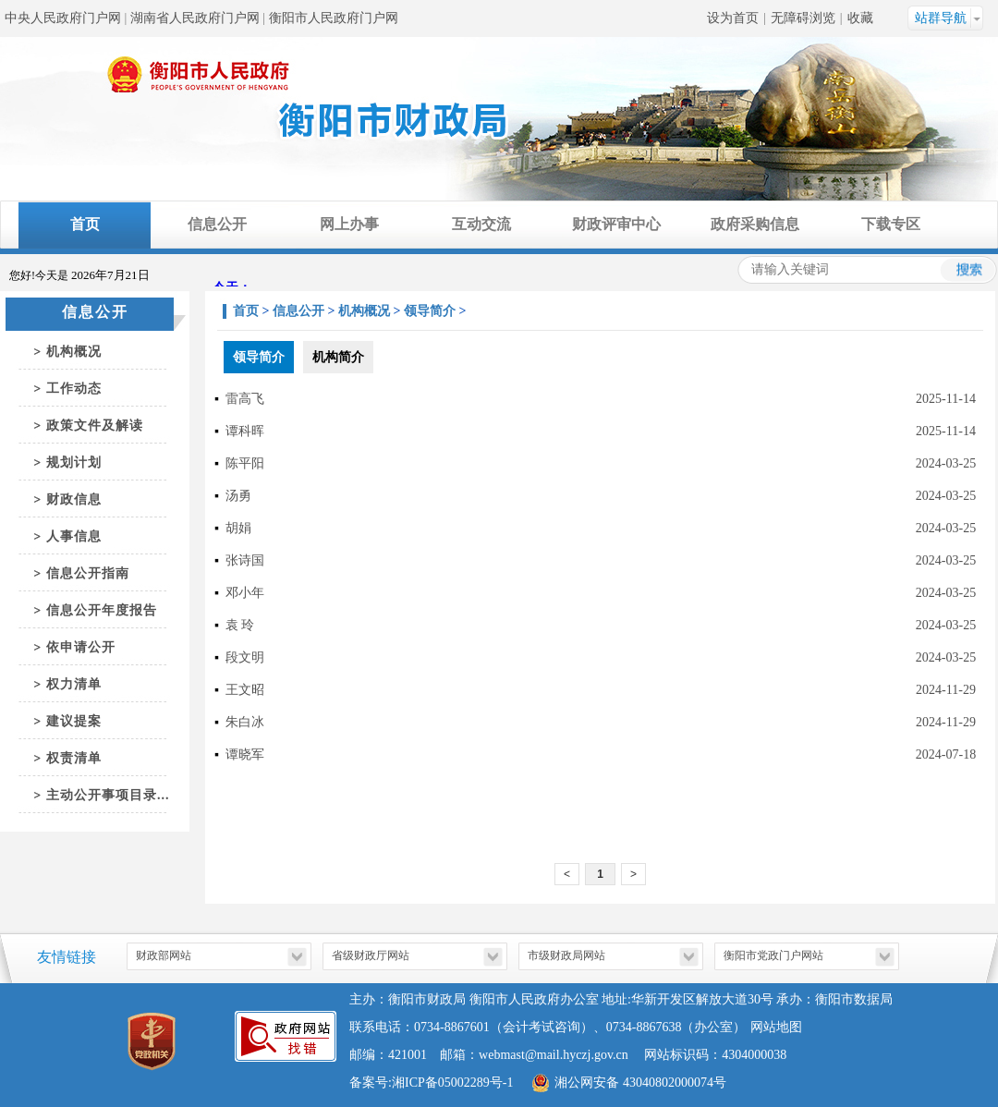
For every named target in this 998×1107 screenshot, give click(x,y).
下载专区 (890, 224)
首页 (85, 224)
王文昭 (244, 690)
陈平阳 (244, 463)
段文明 (244, 657)
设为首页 (733, 18)
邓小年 (244, 593)
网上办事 (349, 224)
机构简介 (338, 357)
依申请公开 (81, 647)
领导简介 (430, 311)
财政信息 (74, 499)
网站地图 (776, 1027)
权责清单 (74, 758)
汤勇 (238, 496)
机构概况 (74, 352)
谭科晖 (244, 431)
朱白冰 (244, 722)
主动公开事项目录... (108, 795)
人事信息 (74, 536)
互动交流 (481, 224)
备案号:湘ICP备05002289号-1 (431, 1082)
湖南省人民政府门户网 (195, 18)
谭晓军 (244, 754)
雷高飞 (244, 399)
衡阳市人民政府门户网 (333, 18)
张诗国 (244, 560)
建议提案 (74, 721)
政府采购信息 (755, 224)
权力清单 (74, 684)
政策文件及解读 (94, 425)
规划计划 (74, 462)
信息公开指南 (87, 573)
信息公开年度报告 (101, 610)
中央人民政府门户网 (63, 18)
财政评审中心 (616, 224)
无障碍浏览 (803, 18)
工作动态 (74, 388)
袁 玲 (240, 625)
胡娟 (238, 528)
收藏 (860, 18)
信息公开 (217, 224)
